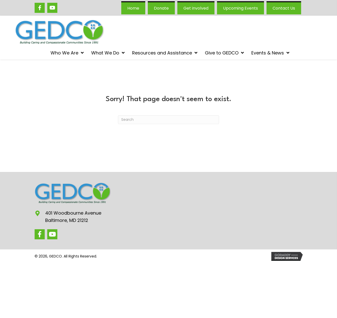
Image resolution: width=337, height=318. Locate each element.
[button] (40, 234)
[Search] (168, 119)
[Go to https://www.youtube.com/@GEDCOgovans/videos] (52, 8)
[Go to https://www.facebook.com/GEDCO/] (40, 8)
